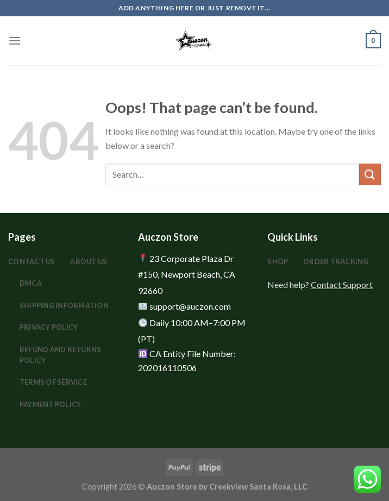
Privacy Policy (49, 327)
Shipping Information (64, 305)
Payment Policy (50, 404)
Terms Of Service (53, 382)
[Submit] (370, 174)
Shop (277, 261)
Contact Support (342, 284)
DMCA (31, 283)
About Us (88, 261)
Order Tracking (336, 261)
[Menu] (14, 40)
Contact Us (31, 261)
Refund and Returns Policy (61, 355)
